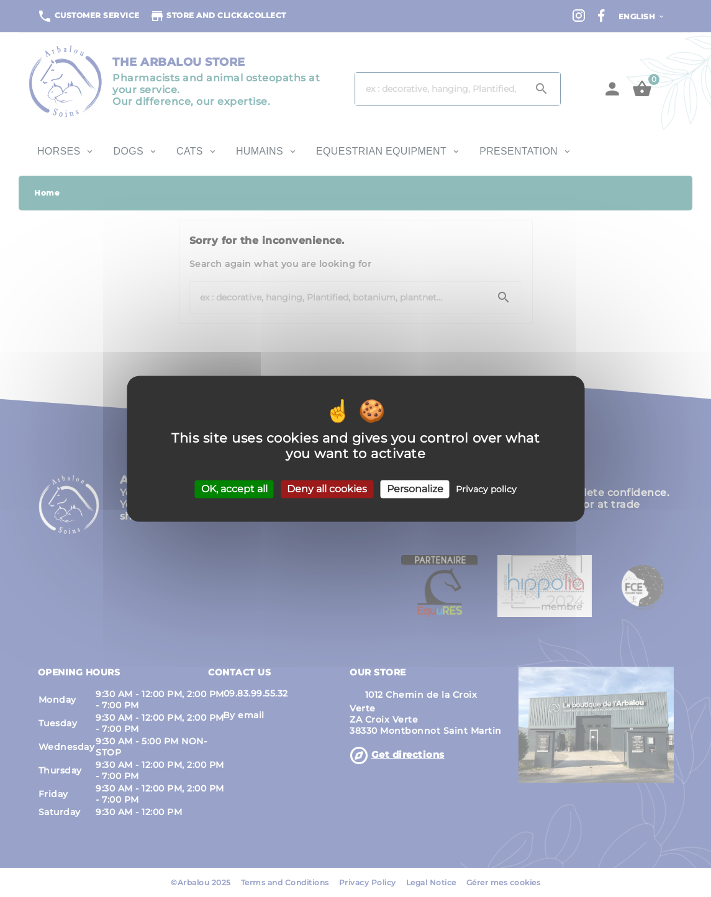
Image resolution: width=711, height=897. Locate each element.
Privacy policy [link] (486, 489)
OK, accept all (234, 489)
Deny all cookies (327, 489)
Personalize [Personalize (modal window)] (415, 489)
